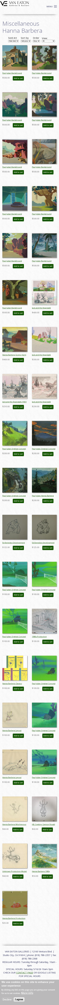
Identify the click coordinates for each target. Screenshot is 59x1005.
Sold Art (12, 38)
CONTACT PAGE (24, 972)
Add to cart (18, 78)
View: (45, 38)
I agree (19, 999)
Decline (7, 999)
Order (36, 38)
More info (27, 993)
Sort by (25, 38)
